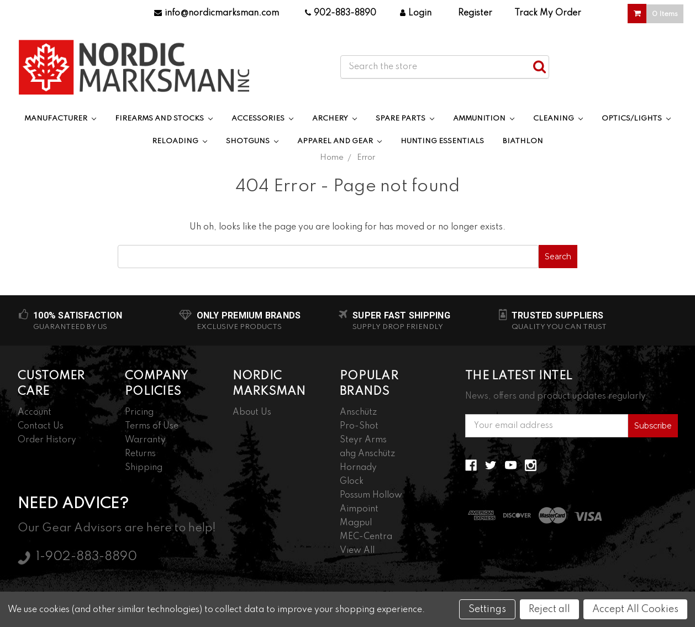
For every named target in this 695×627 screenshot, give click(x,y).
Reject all (549, 609)
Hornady (358, 467)
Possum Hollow (371, 495)
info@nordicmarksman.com (216, 13)
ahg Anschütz (367, 454)
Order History (47, 440)
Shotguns (252, 141)
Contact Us (41, 426)
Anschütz (358, 412)
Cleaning (558, 118)
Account (34, 412)
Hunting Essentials (442, 141)
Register (475, 13)
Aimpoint (359, 509)
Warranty (145, 440)
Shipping (143, 467)
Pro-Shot (359, 426)
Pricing (139, 412)
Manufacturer (60, 118)
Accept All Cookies (635, 609)
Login (415, 13)
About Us (252, 412)
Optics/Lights (636, 118)
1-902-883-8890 (86, 557)
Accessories (262, 118)
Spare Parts (405, 118)
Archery (334, 118)
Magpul (356, 523)
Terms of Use (151, 426)
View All (357, 550)
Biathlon (523, 141)
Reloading (179, 141)
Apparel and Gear (339, 141)
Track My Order (547, 13)
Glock (352, 481)
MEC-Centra (366, 536)
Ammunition (483, 118)
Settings (487, 609)
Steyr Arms (363, 440)
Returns (140, 454)
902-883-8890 (340, 13)
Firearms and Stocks (164, 118)
